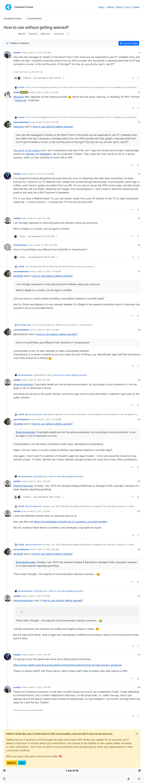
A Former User (20, 245)
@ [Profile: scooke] (18, 96)
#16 (138, 687)
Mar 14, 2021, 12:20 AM (41, 174)
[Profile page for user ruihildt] (7, 220)
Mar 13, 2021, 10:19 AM (40, 52)
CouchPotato (9, 34)
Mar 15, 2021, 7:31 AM (40, 511)
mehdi (16, 92)
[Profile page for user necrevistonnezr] (7, 124)
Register (11, 762)
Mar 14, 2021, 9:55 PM (47, 245)
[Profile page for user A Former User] (7, 247)
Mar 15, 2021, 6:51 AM (40, 380)
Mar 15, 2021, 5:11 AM (48, 271)
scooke (16, 52)
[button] (4, 779)
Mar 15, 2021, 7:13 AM (48, 419)
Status (110, 7)
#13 (138, 549)
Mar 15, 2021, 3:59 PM (40, 687)
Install (136, 7)
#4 (139, 174)
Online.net (20, 100)
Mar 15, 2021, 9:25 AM (48, 549)
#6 (139, 245)
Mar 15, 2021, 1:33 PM (40, 596)
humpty (17, 174)
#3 (139, 122)
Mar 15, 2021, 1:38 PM (40, 654)
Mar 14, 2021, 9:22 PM (40, 218)
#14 (138, 596)
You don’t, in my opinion (27, 150)
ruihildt (16, 218)
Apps (101, 7)
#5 (139, 218)
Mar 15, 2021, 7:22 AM (40, 481)
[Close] (136, 734)
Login (22, 762)
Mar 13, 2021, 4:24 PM (47, 92)
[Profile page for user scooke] (7, 54)
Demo (119, 7)
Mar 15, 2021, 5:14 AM (48, 330)
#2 (139, 92)
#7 (139, 271)
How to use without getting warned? (53, 126)
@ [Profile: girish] (30, 153)
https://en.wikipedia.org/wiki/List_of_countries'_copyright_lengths (70, 521)
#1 (139, 52)
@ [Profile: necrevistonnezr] (23, 384)
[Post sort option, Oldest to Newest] (17, 43)
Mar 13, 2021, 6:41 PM (48, 122)
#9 (139, 380)
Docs (128, 7)
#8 (139, 330)
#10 (138, 419)
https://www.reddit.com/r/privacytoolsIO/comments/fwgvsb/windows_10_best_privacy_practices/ (67, 665)
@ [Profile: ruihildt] (18, 275)
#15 (138, 654)
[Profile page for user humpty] (7, 175)
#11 (139, 481)
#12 (138, 511)
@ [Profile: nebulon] (45, 153)
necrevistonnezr (21, 122)
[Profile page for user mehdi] (7, 94)
